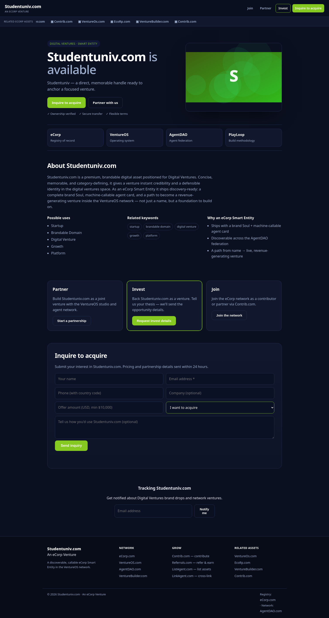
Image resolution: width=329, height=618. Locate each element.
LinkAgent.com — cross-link (192, 576)
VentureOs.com (246, 556)
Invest (283, 8)
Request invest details (154, 321)
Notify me (204, 511)
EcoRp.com (242, 562)
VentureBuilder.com (133, 576)
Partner (265, 8)
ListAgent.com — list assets (191, 569)
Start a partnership (71, 321)
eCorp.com (127, 556)
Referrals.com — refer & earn (193, 562)
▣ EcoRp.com (121, 21)
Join (250, 8)
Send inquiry (71, 445)
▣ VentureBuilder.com (153, 21)
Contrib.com (243, 576)
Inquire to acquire (308, 8)
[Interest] (220, 407)
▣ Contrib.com (63, 21)
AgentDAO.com (130, 569)
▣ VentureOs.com (92, 21)
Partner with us (105, 102)
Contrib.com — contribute (190, 556)
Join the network (229, 315)
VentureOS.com (130, 562)
